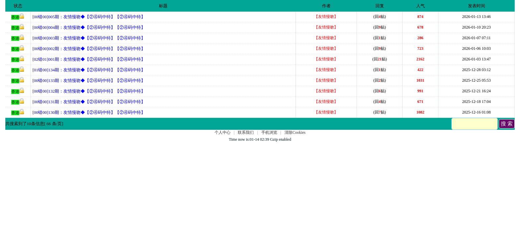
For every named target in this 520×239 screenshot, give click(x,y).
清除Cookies (295, 132)
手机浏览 (269, 132)
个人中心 (222, 132)
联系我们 (246, 132)
